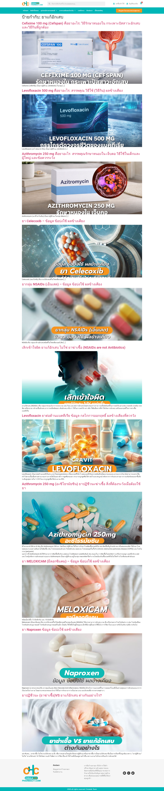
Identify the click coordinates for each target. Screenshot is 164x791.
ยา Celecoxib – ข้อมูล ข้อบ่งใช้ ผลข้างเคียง (53, 221)
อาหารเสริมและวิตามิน (67, 10)
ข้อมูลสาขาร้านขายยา (61, 769)
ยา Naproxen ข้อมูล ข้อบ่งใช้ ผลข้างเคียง (51, 630)
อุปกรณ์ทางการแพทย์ (49, 10)
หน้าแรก (25, 10)
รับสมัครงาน (57, 772)
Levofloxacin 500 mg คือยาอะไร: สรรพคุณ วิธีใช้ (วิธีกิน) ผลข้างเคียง (73, 91)
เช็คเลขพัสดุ (99, 10)
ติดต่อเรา (89, 10)
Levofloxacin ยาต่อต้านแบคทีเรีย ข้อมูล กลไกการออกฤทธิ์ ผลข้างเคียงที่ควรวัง (79, 416)
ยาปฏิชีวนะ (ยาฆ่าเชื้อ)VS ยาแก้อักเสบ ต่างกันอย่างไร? (62, 695)
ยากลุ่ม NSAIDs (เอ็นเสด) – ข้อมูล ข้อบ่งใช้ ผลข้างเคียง (62, 284)
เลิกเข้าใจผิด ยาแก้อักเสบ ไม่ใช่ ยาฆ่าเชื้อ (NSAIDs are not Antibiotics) (73, 347)
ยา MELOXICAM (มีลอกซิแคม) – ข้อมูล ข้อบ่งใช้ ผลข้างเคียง (66, 561)
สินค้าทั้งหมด (34, 10)
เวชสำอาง (81, 10)
